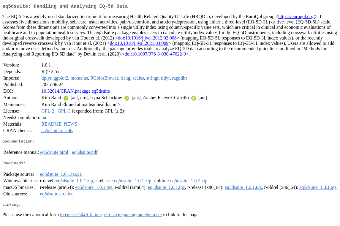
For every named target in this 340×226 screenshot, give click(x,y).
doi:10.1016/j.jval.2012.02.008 (147, 39)
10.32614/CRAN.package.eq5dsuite (75, 92)
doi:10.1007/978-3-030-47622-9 (155, 55)
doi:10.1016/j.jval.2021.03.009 (139, 44)
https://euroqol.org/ (296, 17)
